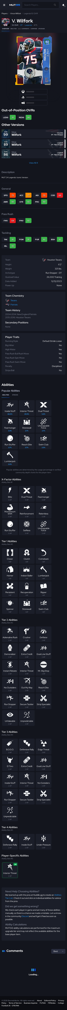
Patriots (14, 304)
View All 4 (33, 162)
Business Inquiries (30, 1003)
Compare (34, 29)
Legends (28, 25)
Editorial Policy (50, 1000)
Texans (13, 300)
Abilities (13, 29)
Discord (25, 916)
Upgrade (41, 29)
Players (4, 13)
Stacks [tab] (15, 395)
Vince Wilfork (15, 13)
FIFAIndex (52, 1003)
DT (21, 25)
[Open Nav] (4, 5)
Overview (5, 29)
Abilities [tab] (5, 395)
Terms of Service (15, 1003)
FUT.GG (43, 1003)
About (39, 1000)
